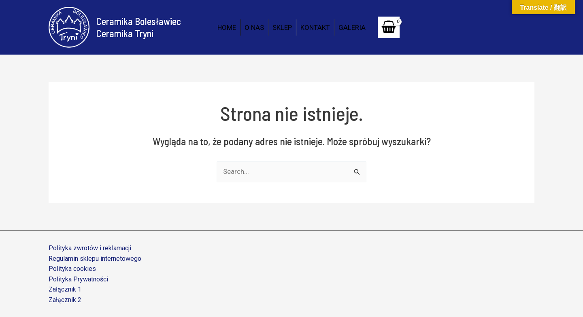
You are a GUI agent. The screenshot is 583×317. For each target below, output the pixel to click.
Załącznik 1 (65, 289)
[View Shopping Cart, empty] (389, 27)
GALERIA (352, 27)
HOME (226, 27)
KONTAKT (315, 27)
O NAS (254, 27)
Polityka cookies (72, 269)
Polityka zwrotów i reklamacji (90, 248)
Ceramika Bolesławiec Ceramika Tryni (138, 27)
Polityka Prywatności (78, 279)
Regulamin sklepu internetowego (95, 258)
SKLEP (282, 27)
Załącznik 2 (65, 300)
